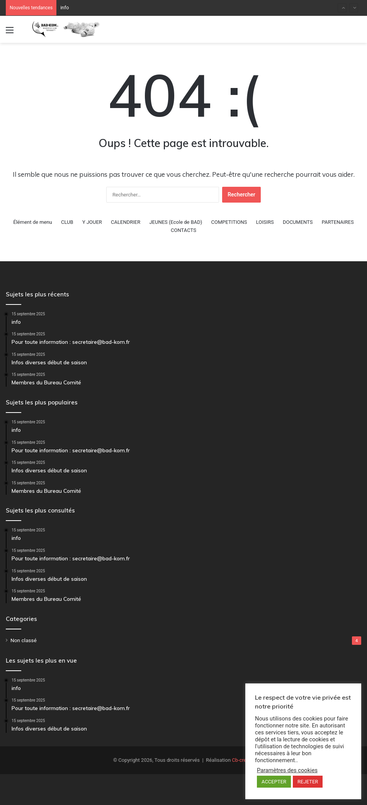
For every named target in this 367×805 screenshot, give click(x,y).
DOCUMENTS (298, 222)
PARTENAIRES (338, 222)
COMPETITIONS (229, 222)
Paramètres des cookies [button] (287, 770)
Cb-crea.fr (243, 760)
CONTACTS (183, 230)
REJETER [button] (307, 782)
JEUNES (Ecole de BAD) (175, 222)
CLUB (67, 222)
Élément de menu (32, 222)
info (64, 7)
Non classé (23, 640)
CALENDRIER (125, 222)
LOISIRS (265, 222)
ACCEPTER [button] (274, 782)
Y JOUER (92, 222)
